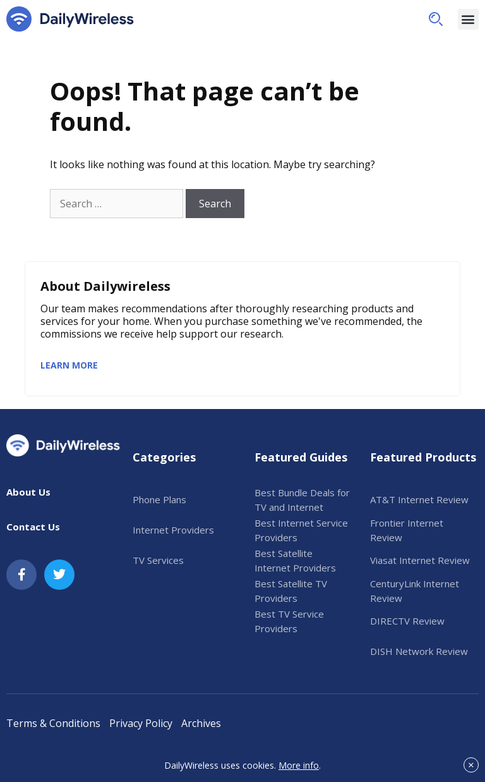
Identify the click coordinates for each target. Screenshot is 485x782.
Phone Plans (159, 499)
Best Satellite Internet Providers (295, 560)
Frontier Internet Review (406, 530)
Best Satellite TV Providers (290, 590)
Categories (164, 457)
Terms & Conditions (53, 723)
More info (298, 765)
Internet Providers (173, 529)
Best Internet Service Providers (301, 530)
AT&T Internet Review (419, 499)
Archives (201, 723)
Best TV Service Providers (289, 621)
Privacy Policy (140, 723)
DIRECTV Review (407, 620)
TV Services (158, 560)
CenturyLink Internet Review (414, 590)
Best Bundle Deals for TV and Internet (302, 499)
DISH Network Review (419, 651)
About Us (28, 492)
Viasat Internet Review (420, 560)
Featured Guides (300, 457)
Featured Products (423, 457)
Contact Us (33, 526)
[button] (435, 19)
